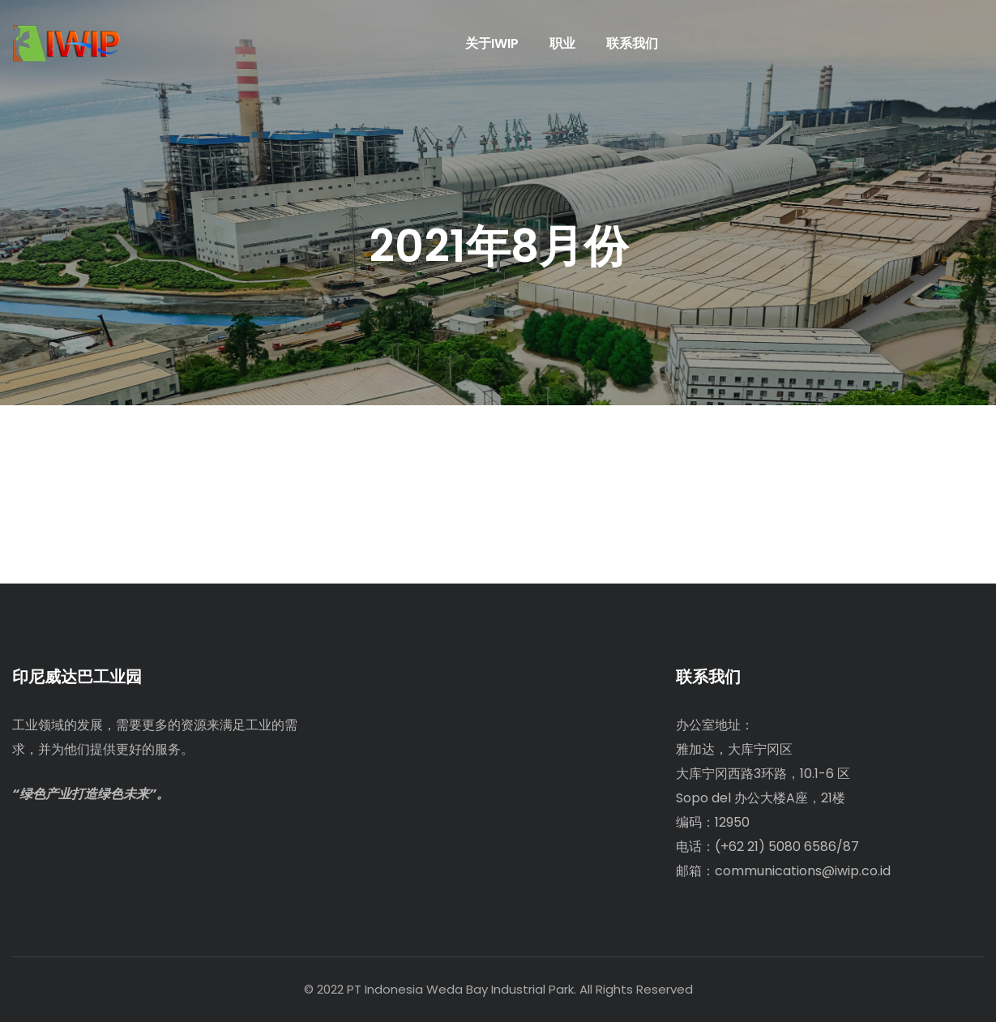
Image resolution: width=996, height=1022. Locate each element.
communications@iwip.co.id (803, 871)
